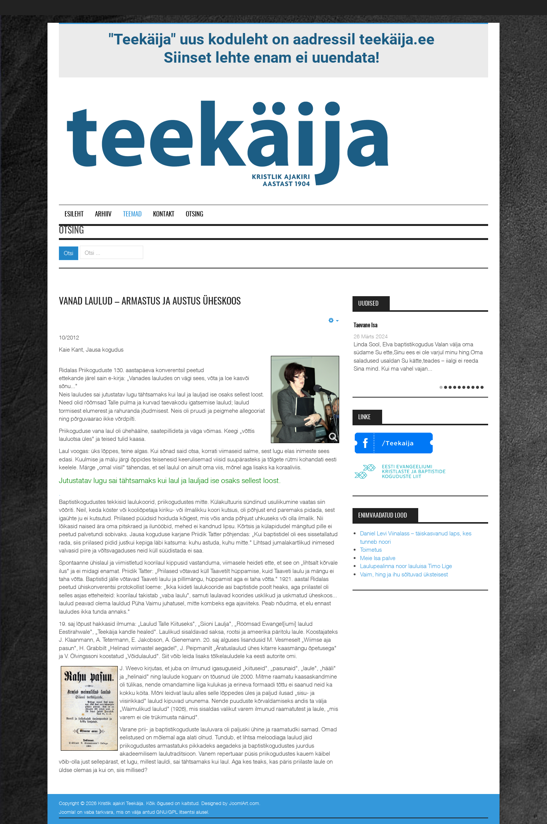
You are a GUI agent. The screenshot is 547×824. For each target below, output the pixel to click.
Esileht (74, 214)
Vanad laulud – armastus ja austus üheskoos (153, 301)
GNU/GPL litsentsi (175, 812)
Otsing (194, 214)
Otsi (68, 252)
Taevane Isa (365, 325)
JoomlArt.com (244, 803)
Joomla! (67, 812)
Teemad (132, 214)
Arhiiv (103, 214)
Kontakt (163, 214)
